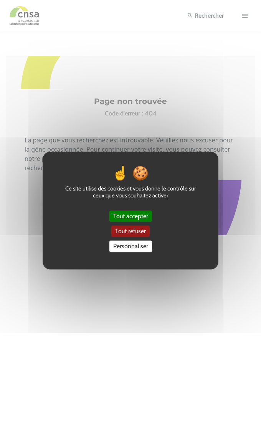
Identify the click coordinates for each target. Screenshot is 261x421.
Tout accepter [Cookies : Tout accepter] (130, 216)
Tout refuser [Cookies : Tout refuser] (130, 231)
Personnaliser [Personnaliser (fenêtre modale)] (130, 246)
